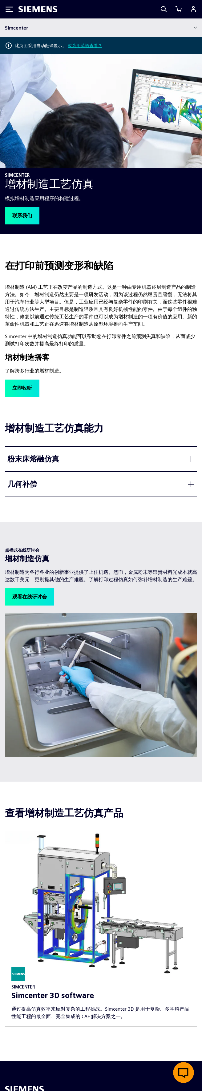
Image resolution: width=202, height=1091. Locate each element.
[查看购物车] (178, 9)
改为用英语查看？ (85, 45)
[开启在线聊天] (183, 1072)
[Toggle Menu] (9, 9)
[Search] (164, 9)
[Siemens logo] (37, 9)
